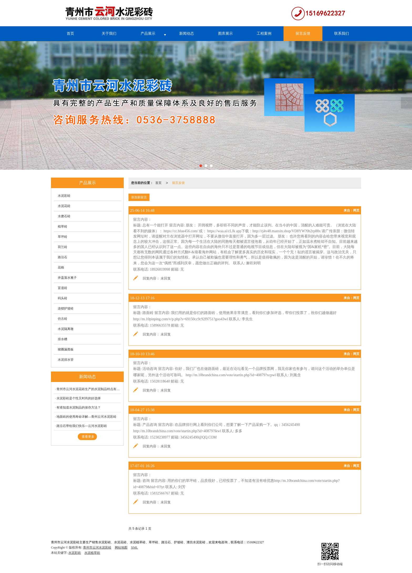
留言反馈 (303, 33)
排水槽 (62, 339)
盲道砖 (62, 288)
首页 (70, 33)
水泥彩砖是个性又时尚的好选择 (78, 398)
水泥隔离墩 (66, 329)
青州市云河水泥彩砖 (97, 547)
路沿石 (62, 257)
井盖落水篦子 (67, 278)
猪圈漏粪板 (66, 349)
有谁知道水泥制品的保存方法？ (78, 407)
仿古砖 (62, 319)
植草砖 (62, 226)
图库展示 (225, 33)
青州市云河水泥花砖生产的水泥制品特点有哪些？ (88, 389)
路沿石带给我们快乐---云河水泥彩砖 (81, 426)
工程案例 (264, 33)
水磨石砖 (64, 216)
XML (134, 547)
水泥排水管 (66, 360)
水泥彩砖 (64, 196)
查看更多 (88, 436)
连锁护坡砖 (66, 308)
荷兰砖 (62, 247)
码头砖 (62, 298)
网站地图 (121, 547)
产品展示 (148, 33)
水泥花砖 (64, 206)
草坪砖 (62, 237)
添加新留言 (139, 197)
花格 (61, 267)
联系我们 (341, 33)
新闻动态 (186, 33)
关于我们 (109, 33)
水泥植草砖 (92, 553)
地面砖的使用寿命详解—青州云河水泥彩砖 (86, 417)
